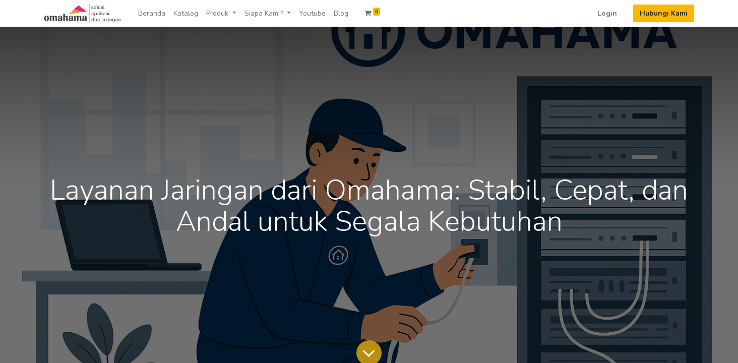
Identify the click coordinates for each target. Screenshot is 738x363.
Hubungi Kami (664, 13)
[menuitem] (151, 13)
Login (607, 13)
